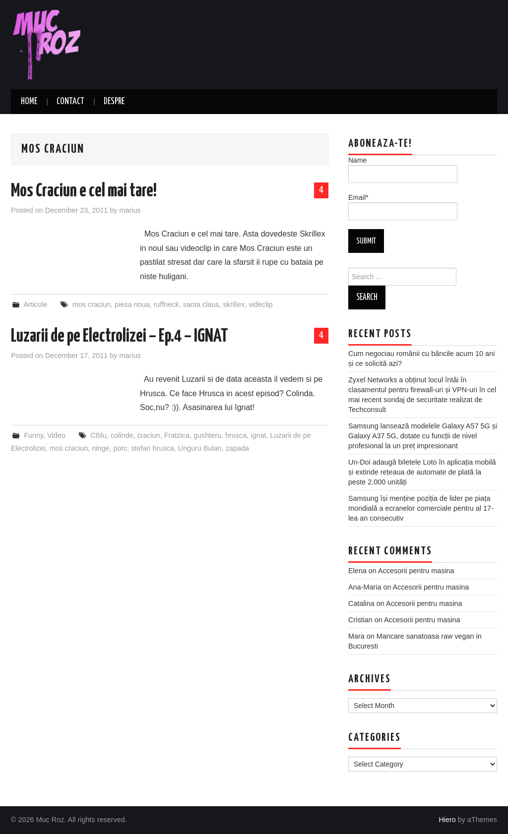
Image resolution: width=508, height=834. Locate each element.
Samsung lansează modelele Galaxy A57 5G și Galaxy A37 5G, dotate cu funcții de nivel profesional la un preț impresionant (422, 436)
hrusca (236, 435)
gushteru (207, 435)
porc (120, 448)
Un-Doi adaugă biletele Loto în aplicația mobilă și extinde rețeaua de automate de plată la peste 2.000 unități (422, 472)
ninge (100, 448)
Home (29, 101)
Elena (357, 571)
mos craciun (91, 304)
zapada (237, 448)
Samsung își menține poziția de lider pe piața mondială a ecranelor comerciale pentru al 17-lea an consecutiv (421, 508)
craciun (148, 435)
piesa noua (132, 304)
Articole (35, 304)
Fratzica (177, 435)
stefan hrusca (152, 448)
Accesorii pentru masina (416, 571)
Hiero (447, 820)
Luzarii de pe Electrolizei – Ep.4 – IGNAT (119, 337)
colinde (122, 435)
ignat (258, 435)
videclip (260, 304)
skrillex (234, 304)
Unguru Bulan (200, 448)
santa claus (201, 304)
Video (56, 435)
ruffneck (166, 304)
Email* (402, 206)
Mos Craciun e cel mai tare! (84, 191)
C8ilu (98, 435)
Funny (33, 435)
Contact (70, 101)
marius (129, 210)
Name (402, 169)
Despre (114, 101)
